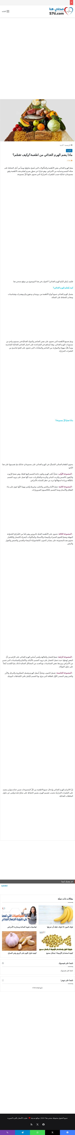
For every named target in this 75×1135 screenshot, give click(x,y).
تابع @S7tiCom (37, 988)
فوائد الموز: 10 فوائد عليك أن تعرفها (60, 927)
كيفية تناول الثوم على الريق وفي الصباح (22, 953)
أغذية (61, 145)
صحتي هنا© (48, 1118)
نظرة (25, 1118)
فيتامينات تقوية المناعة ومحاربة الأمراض (21, 927)
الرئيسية (68, 145)
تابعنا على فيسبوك (67, 971)
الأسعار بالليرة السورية (15, 1118)
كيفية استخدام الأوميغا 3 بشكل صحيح (59, 953)
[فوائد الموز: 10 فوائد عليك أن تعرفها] (56, 915)
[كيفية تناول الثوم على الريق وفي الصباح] (19, 941)
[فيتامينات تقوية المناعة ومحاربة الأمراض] (19, 915)
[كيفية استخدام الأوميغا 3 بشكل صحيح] (56, 941)
